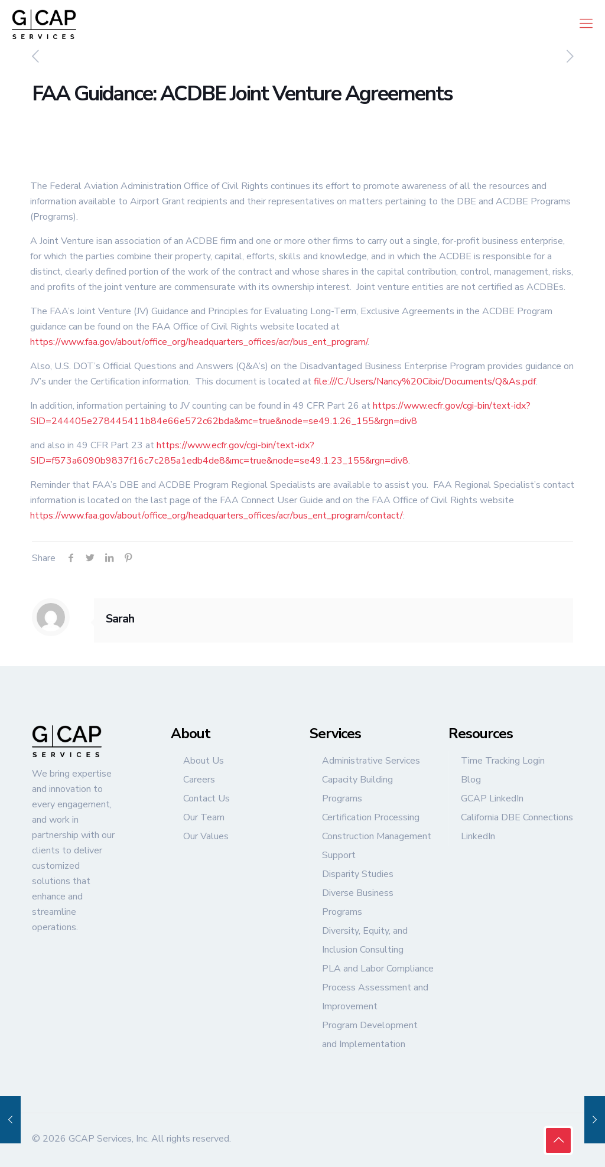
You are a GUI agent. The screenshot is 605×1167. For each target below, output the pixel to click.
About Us (203, 760)
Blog (471, 779)
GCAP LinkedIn (492, 798)
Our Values (206, 836)
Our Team (204, 817)
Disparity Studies (357, 874)
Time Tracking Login (503, 760)
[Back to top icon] (558, 1140)
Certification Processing (370, 817)
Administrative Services (371, 760)
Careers (199, 779)
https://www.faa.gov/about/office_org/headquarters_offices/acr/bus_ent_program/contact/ (216, 515)
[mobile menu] (586, 24)
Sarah (120, 619)
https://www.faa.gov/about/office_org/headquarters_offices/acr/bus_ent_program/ (198, 341)
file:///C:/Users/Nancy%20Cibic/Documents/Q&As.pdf (425, 381)
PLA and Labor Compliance (378, 968)
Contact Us (206, 798)
